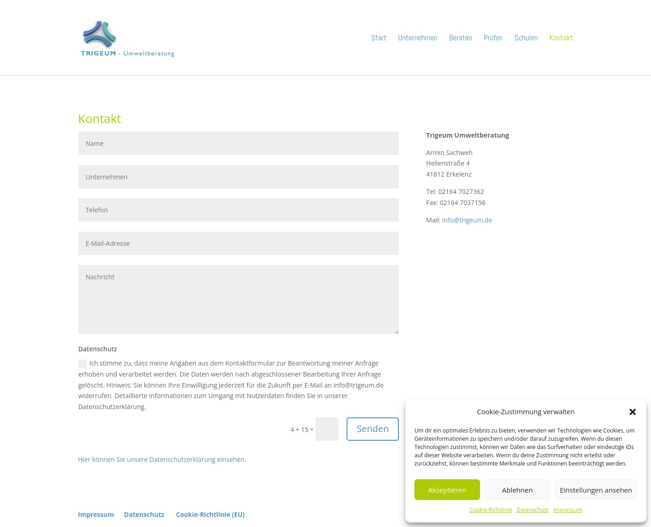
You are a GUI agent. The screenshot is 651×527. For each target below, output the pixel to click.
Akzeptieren (447, 489)
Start (378, 38)
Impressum (567, 510)
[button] (632, 411)
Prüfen (493, 38)
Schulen (526, 38)
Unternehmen (417, 38)
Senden (373, 428)
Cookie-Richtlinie (490, 510)
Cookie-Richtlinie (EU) (210, 514)
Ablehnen (517, 489)
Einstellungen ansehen (596, 489)
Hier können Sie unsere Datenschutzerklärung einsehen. (162, 459)
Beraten (460, 38)
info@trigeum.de (467, 220)
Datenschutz (533, 510)
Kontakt (561, 38)
